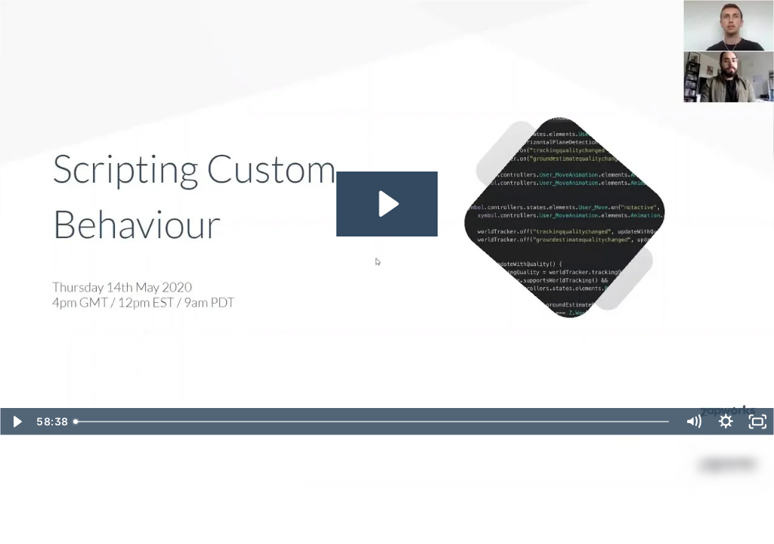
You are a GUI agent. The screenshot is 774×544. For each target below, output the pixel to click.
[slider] (373, 421)
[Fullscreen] (757, 421)
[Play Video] (16, 421)
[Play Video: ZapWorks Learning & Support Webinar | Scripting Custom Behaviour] (386, 204)
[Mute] (693, 421)
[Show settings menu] (726, 421)
